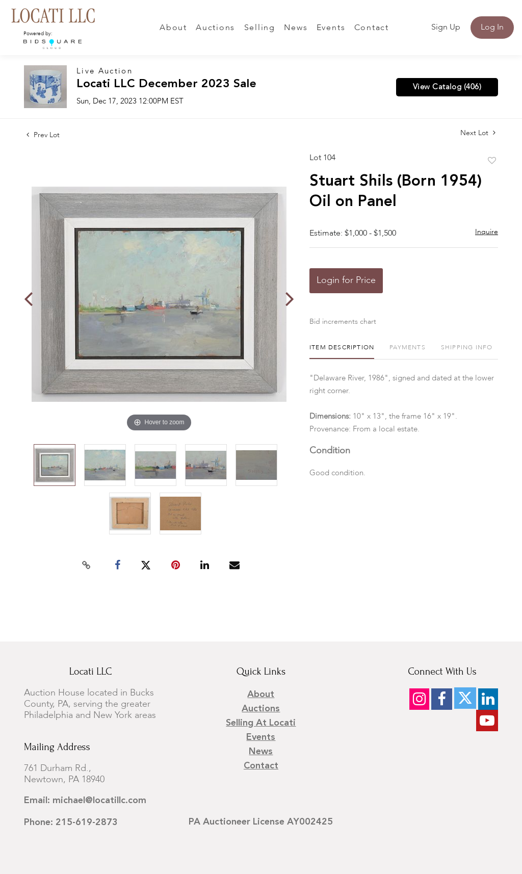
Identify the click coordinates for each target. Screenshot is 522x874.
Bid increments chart (342, 321)
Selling (259, 28)
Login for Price (346, 280)
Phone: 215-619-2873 (71, 822)
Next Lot (477, 133)
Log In (492, 27)
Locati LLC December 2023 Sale (166, 84)
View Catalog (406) (447, 87)
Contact (371, 28)
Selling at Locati (261, 723)
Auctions (215, 28)
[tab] (341, 351)
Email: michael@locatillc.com (85, 800)
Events (331, 28)
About (173, 28)
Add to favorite (492, 161)
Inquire (486, 232)
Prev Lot (43, 135)
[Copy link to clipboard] (87, 565)
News (295, 28)
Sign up (445, 27)
